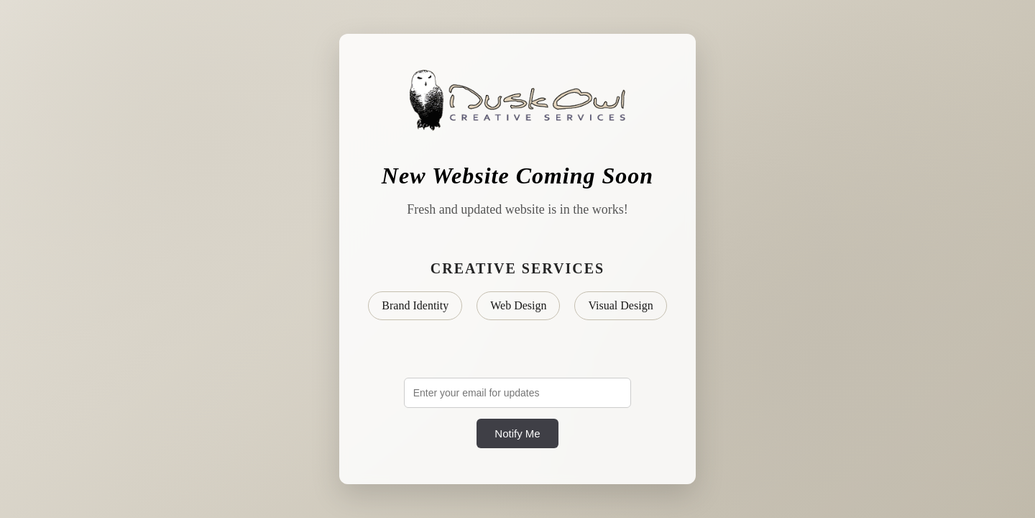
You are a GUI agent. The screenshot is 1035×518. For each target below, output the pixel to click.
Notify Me (517, 433)
